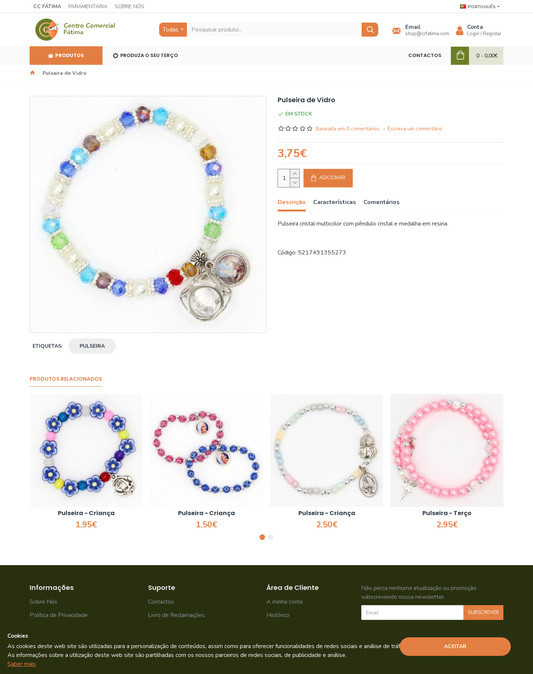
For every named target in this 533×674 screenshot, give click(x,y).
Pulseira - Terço (447, 513)
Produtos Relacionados (66, 379)
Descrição (292, 202)
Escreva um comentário (415, 128)
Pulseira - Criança (86, 513)
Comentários (381, 202)
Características (334, 202)
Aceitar (455, 646)
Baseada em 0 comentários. (348, 128)
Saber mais (21, 664)
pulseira (92, 346)
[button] (262, 537)
